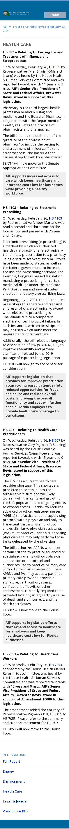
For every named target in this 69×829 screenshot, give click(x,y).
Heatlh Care (12, 791)
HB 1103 (55, 218)
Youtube (5, 824)
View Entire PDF (15, 811)
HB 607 (54, 440)
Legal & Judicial (15, 801)
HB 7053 (55, 665)
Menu (55, 14)
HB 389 (54, 67)
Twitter (11, 824)
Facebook (17, 824)
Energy (8, 771)
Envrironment (14, 781)
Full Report (11, 761)
